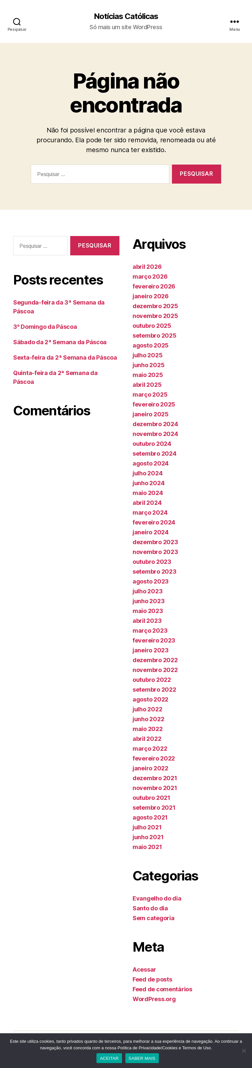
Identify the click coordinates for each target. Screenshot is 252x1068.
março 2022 (150, 748)
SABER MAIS (142, 1058)
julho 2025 (147, 355)
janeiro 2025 (151, 414)
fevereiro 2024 (154, 522)
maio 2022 (148, 728)
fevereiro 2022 (154, 758)
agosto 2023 (151, 581)
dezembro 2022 (155, 660)
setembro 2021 (154, 807)
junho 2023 (148, 601)
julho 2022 (147, 709)
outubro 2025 (152, 325)
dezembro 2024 (155, 424)
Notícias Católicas (126, 16)
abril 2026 (147, 266)
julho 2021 (147, 827)
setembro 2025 (155, 335)
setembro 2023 (155, 571)
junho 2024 (148, 483)
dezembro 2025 (155, 306)
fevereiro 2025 (154, 404)
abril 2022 (147, 738)
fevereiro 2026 (154, 286)
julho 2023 (147, 591)
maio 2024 (148, 492)
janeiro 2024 (151, 532)
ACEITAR (109, 1058)
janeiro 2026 (151, 296)
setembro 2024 (155, 453)
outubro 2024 (152, 443)
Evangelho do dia (157, 898)
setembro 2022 (154, 689)
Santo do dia (150, 908)
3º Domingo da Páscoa (45, 326)
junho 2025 (148, 365)
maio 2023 (148, 610)
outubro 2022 (152, 679)
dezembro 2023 (155, 542)
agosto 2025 (151, 345)
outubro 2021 (151, 797)
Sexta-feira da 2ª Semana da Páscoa (65, 357)
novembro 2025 (155, 315)
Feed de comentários (162, 989)
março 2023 (150, 630)
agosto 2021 (150, 817)
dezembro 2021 (155, 778)
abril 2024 (147, 502)
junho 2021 (148, 837)
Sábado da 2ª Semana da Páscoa (60, 342)
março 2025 (150, 394)
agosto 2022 (150, 699)
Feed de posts (152, 979)
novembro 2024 (155, 433)
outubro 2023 (152, 561)
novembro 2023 (155, 551)
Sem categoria (154, 918)
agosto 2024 (151, 463)
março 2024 (150, 512)
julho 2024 (147, 473)
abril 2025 (147, 384)
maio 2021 (147, 846)
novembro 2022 (155, 669)
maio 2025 (148, 374)
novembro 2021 (155, 787)
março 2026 (150, 276)
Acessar (144, 969)
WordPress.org (154, 999)
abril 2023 (147, 620)
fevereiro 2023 (154, 640)
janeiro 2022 (150, 768)
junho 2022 (148, 719)
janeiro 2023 (151, 650)
